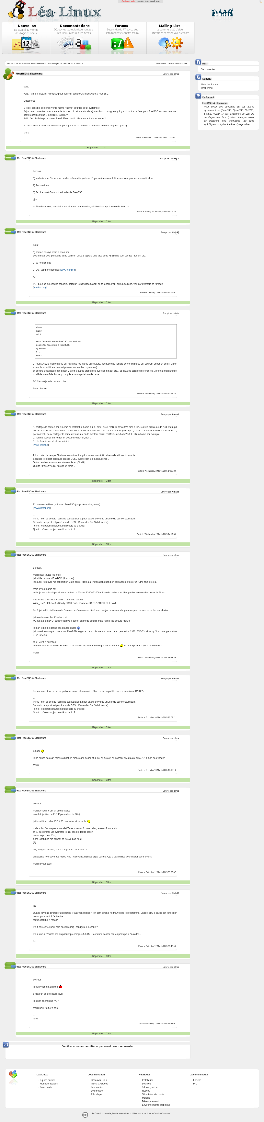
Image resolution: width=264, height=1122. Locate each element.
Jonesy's (175, 158)
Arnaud (175, 414)
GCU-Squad (150, 1)
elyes (176, 74)
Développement (150, 1101)
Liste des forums (209, 84)
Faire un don (46, 1087)
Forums (197, 1080)
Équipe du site (47, 1080)
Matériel (146, 1097)
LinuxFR (140, 1)
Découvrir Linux (99, 1080)
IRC (195, 1083)
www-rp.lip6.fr (41, 444)
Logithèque (97, 1090)
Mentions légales (49, 1083)
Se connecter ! (208, 69)
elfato (176, 313)
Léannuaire (97, 1087)
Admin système (150, 1087)
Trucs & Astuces (99, 1083)
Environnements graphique (156, 1105)
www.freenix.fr (67, 269)
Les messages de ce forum (58, 63)
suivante (183, 63)
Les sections (12, 63)
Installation (147, 1080)
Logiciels (146, 1083)
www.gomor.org (42, 508)
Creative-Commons (161, 1113)
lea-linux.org (40, 287)
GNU (158, 1)
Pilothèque (96, 1094)
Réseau (146, 1090)
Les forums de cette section (32, 63)
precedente (172, 63)
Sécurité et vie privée (153, 1094)
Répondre (92, 147)
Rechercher (207, 88)
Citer (103, 147)
